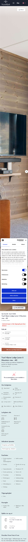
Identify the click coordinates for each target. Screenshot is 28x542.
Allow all (14, 290)
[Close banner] (25, 240)
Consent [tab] (5, 244)
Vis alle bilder (19, 307)
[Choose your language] (24, 3)
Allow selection (14, 295)
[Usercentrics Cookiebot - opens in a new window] (18, 240)
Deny (14, 300)
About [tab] (23, 244)
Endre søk (4, 329)
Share (21, 9)
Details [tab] (14, 244)
